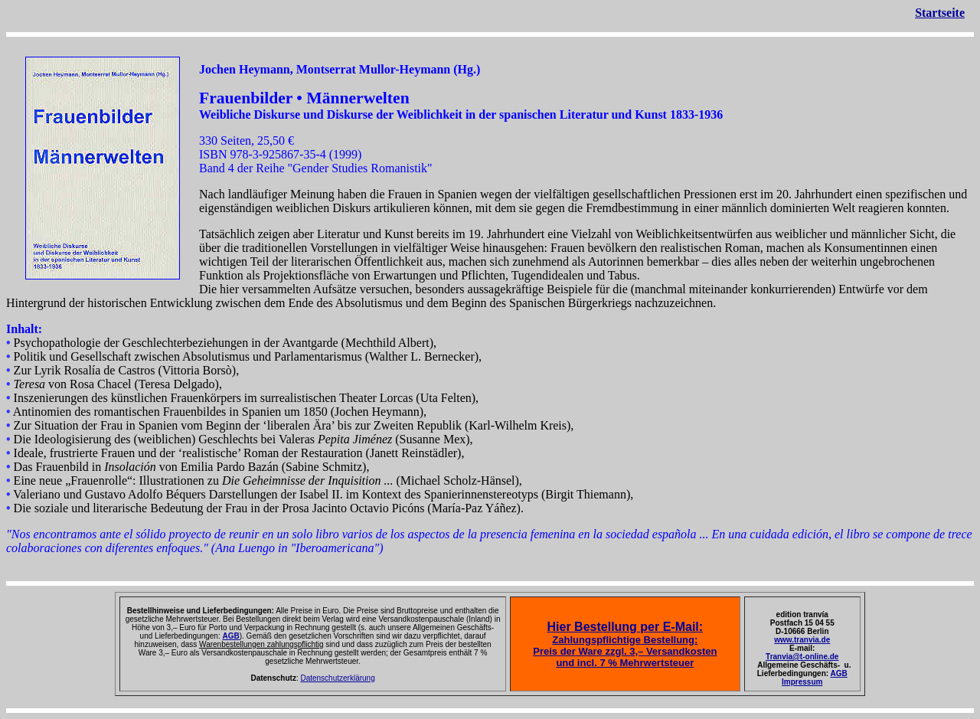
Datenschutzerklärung (337, 678)
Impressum (802, 682)
